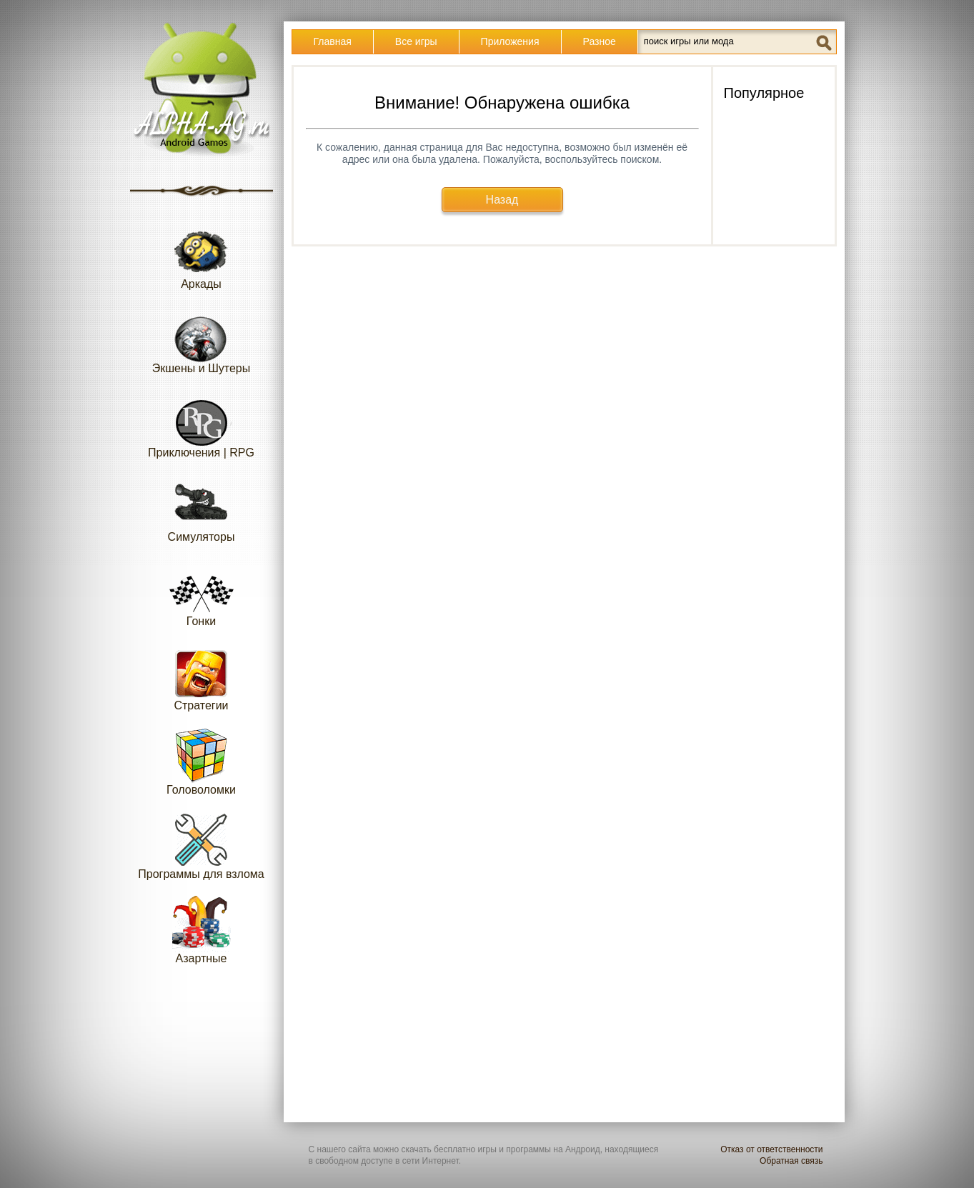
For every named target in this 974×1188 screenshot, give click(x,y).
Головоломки (201, 761)
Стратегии (201, 677)
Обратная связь (791, 1161)
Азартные (201, 929)
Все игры (416, 41)
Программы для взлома (201, 845)
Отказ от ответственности (771, 1149)
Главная (333, 41)
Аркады (201, 255)
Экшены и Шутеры (201, 339)
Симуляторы (201, 508)
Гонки (201, 592)
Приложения (510, 41)
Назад (502, 200)
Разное (599, 41)
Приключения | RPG (201, 424)
